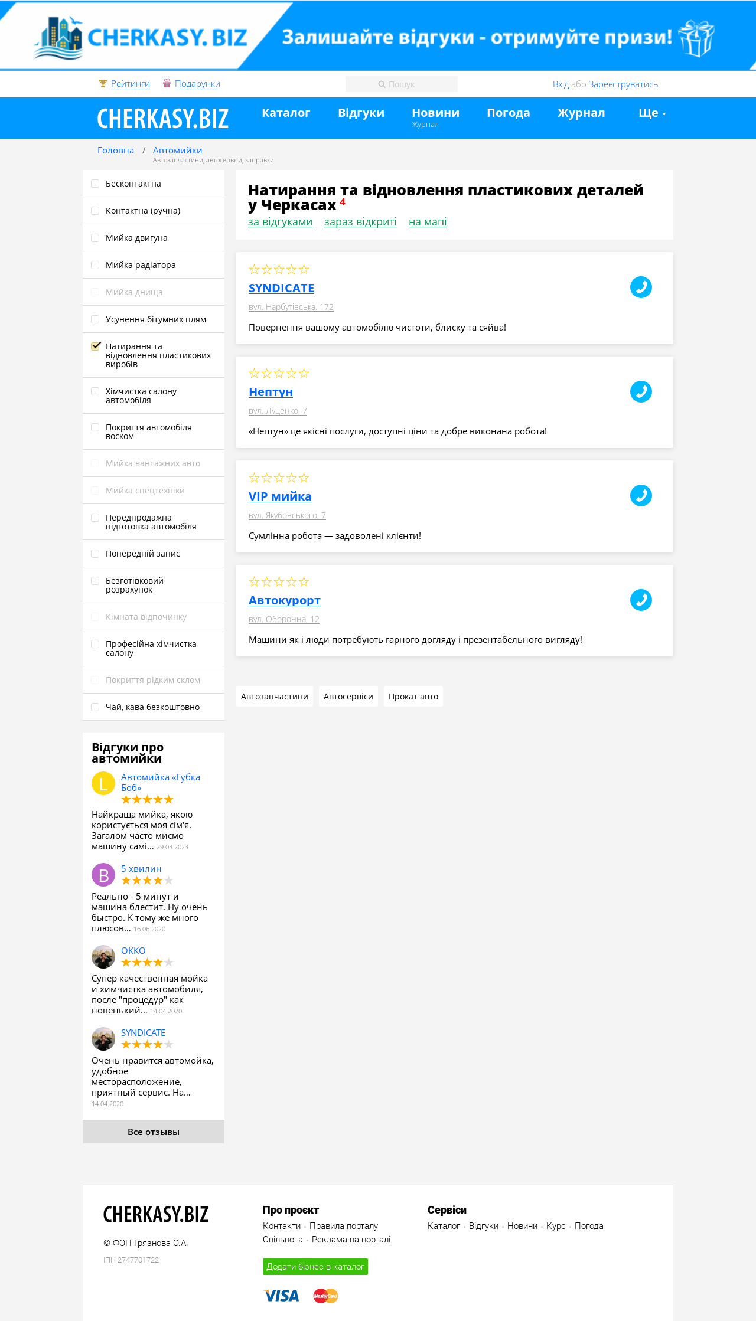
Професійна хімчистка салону (151, 648)
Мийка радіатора (141, 264)
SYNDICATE (143, 1032)
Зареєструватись (624, 84)
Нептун (271, 392)
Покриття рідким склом (153, 679)
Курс (556, 1226)
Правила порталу (343, 1226)
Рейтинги (130, 84)
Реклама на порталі (351, 1239)
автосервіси (224, 159)
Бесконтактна (133, 183)
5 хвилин (141, 868)
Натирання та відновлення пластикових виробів (158, 355)
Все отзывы (154, 1131)
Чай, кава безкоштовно (153, 706)
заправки (259, 159)
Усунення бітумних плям (156, 319)
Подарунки (197, 84)
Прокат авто (413, 696)
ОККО (133, 950)
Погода (508, 113)
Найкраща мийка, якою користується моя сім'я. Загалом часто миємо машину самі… (142, 830)
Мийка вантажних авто (153, 463)
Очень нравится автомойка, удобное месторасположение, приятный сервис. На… (153, 1076)
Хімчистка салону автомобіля (141, 395)
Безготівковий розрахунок (135, 585)
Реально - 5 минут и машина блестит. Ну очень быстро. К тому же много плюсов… (150, 912)
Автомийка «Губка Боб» (160, 782)
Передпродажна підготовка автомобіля (151, 522)
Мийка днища (134, 291)
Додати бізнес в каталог (315, 1266)
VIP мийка (280, 496)
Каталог (286, 113)
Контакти (282, 1226)
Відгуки (361, 113)
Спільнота (283, 1239)
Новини (436, 113)
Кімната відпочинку (146, 616)
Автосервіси (348, 696)
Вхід (561, 84)
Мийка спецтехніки (145, 490)
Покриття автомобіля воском (149, 431)
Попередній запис (143, 553)
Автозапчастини (178, 159)
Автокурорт (285, 600)
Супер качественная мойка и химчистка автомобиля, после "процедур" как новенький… (150, 994)
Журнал (425, 124)
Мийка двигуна (137, 237)
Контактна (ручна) (143, 210)
